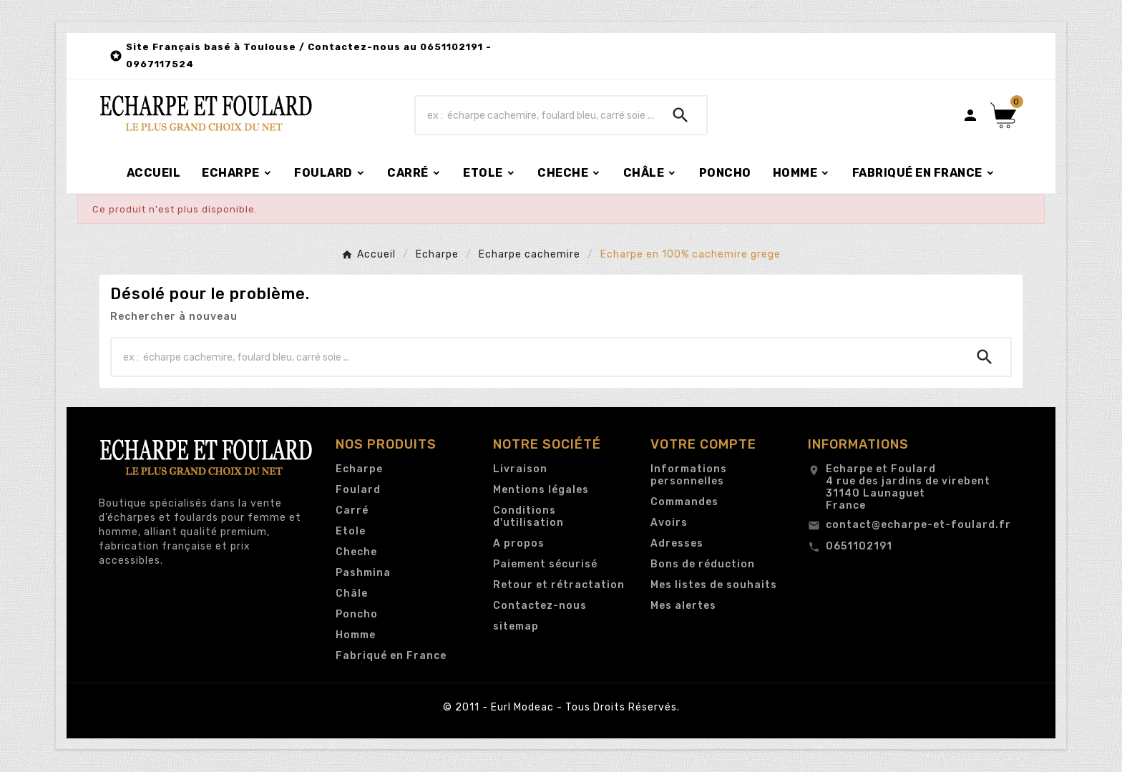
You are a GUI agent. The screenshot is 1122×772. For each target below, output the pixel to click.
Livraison (520, 469)
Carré (352, 510)
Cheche (356, 552)
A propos (519, 543)
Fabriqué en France (391, 656)
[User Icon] (970, 115)
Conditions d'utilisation (528, 516)
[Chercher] (535, 115)
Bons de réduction (702, 564)
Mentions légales (541, 490)
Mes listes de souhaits (713, 585)
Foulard (358, 490)
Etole (351, 531)
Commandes (684, 502)
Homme (356, 635)
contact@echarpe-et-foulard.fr (918, 525)
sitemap (516, 626)
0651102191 (859, 546)
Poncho (357, 614)
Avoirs (669, 523)
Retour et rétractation (559, 585)
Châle (352, 593)
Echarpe (359, 469)
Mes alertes (683, 606)
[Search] (680, 115)
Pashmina (363, 573)
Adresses (676, 543)
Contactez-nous (540, 606)
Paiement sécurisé (545, 564)
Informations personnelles (688, 475)
